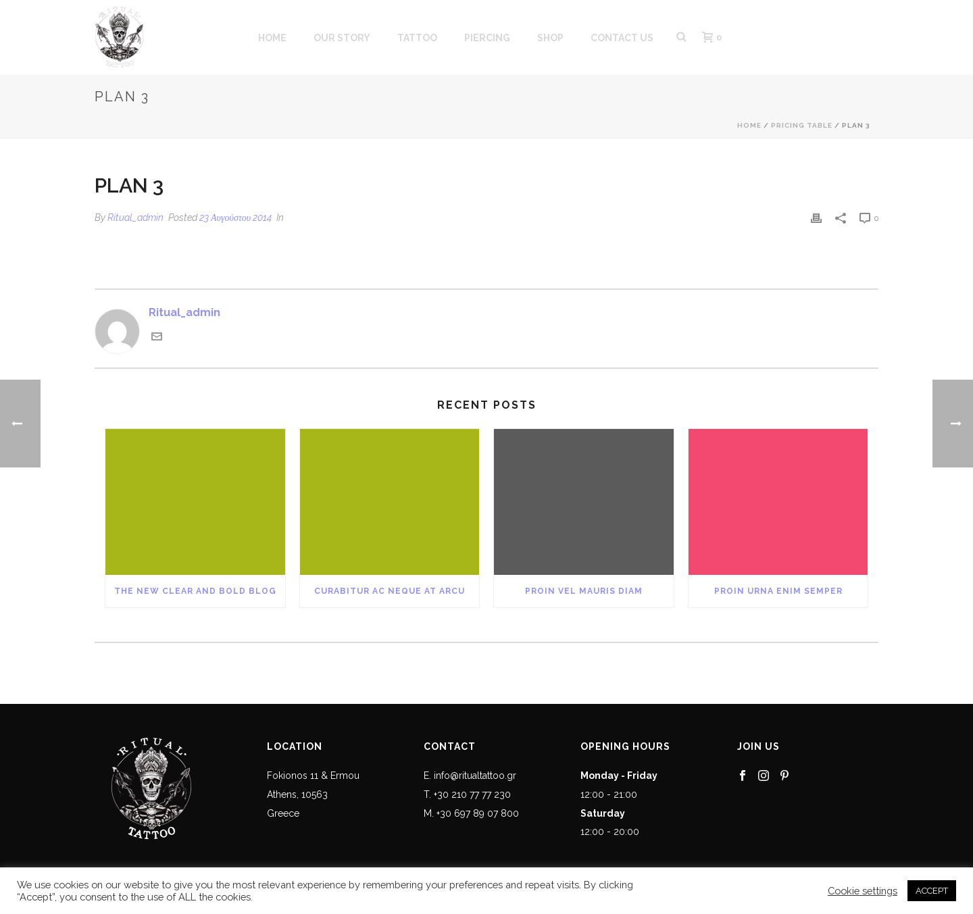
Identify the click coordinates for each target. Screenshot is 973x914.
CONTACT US (622, 37)
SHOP (550, 37)
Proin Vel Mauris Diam (584, 591)
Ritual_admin (135, 217)
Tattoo (417, 37)
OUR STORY (342, 37)
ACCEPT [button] (932, 891)
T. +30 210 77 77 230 (467, 794)
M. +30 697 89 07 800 (471, 813)
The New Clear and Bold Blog (195, 591)
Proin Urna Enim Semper (778, 591)
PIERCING (487, 37)
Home (749, 125)
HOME (272, 37)
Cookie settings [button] (862, 890)
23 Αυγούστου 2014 (235, 217)
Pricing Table (801, 125)
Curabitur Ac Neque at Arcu (389, 591)
